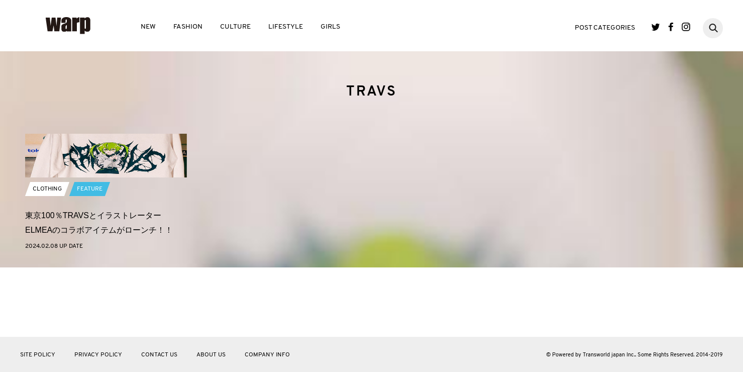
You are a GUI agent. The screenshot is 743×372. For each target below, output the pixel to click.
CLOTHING (47, 259)
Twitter (656, 27)
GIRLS (330, 27)
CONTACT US (159, 355)
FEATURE (89, 259)
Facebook (671, 27)
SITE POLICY (37, 355)
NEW (148, 27)
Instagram (686, 27)
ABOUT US (211, 355)
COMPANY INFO (267, 355)
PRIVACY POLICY (98, 355)
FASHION (187, 27)
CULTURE (235, 27)
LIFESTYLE (285, 27)
